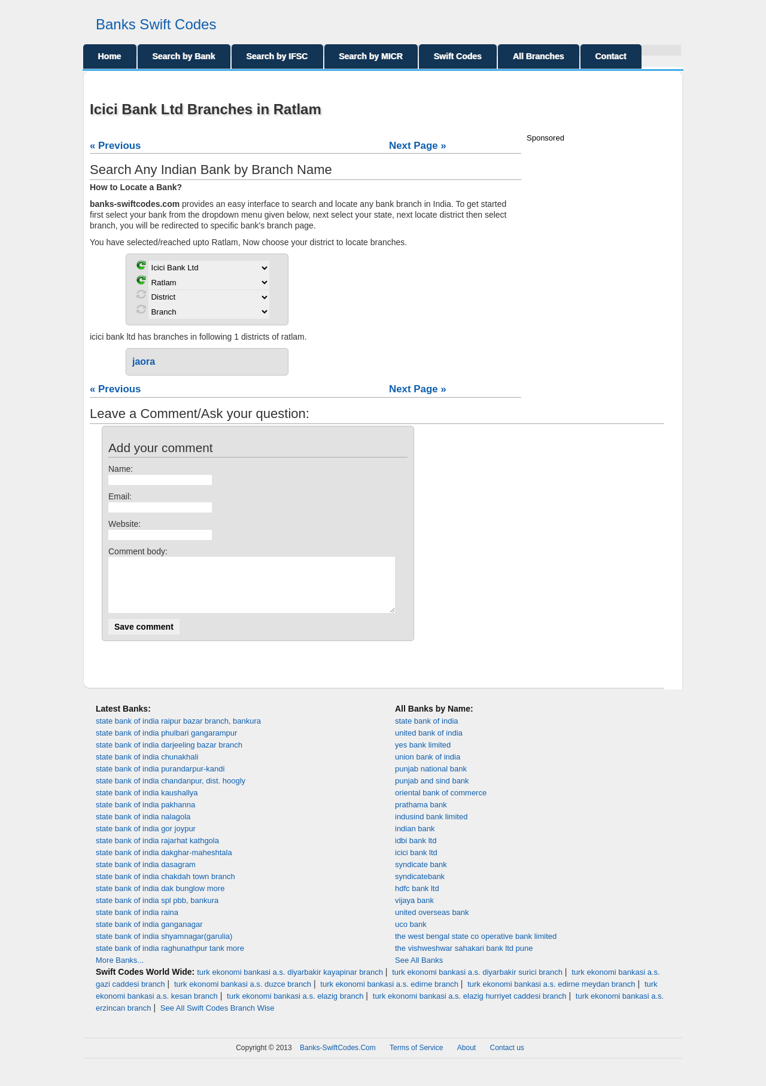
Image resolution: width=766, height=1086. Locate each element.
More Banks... (120, 970)
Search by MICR (371, 56)
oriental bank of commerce (441, 803)
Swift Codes (458, 56)
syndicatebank (420, 887)
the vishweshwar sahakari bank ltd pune (464, 958)
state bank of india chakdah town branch (165, 887)
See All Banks (419, 970)
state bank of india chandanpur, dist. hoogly (170, 791)
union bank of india (427, 767)
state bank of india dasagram (146, 875)
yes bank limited (423, 755)
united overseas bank (432, 923)
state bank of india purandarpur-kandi (160, 779)
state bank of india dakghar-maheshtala (164, 863)
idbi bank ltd (415, 851)
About (466, 1058)
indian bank (415, 839)
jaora (143, 361)
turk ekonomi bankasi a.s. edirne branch (389, 994)
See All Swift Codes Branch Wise (217, 1018)
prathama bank (421, 815)
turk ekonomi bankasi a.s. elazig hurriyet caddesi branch (470, 1006)
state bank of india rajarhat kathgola (157, 851)
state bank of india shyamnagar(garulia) (164, 946)
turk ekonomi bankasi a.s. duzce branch (242, 994)
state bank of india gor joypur (146, 839)
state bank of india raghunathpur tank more (170, 958)
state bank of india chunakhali (147, 767)
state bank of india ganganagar (149, 935)
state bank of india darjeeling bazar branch (169, 755)
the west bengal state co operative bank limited (476, 946)
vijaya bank (414, 911)
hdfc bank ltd (417, 899)
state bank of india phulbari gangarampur (166, 743)
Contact (611, 56)
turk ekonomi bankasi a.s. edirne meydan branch (551, 994)
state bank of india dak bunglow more (160, 899)
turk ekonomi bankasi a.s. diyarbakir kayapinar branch (290, 982)
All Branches (538, 56)
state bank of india (426, 731)
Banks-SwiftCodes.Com (338, 1058)
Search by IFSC (277, 56)
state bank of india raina (137, 923)
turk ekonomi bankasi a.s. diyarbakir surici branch (477, 982)
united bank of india (429, 743)
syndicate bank (421, 875)
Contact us (507, 1058)
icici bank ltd (416, 863)
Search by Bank (184, 56)
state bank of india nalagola (143, 827)
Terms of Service (416, 1058)
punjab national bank (431, 779)
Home (109, 56)
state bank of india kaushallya (147, 803)
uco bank (411, 935)
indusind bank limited (431, 827)
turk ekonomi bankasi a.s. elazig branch (295, 1006)
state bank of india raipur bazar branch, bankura (178, 731)
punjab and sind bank (432, 791)
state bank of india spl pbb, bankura (157, 911)
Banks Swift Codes (156, 24)
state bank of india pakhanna (145, 815)
